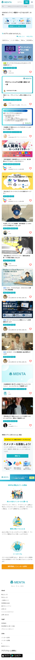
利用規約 (3, 623)
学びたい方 (4, 597)
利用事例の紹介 (5, 603)
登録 (26, 2)
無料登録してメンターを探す (17, 566)
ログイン (20, 2)
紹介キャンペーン (6, 606)
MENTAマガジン (5, 646)
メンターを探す (5, 637)
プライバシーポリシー (7, 629)
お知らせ (3, 609)
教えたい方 (4, 594)
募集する (17, 456)
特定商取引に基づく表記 (8, 626)
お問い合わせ (5, 614)
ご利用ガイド (5, 600)
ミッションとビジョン (7, 611)
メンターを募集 (5, 640)
